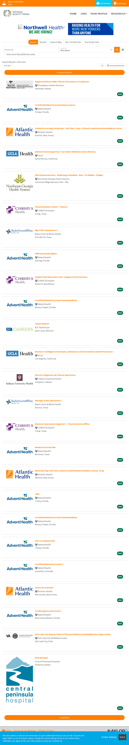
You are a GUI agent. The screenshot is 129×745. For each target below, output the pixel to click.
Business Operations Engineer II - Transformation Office (62, 424)
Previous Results (64, 72)
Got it (122, 737)
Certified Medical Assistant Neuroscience (55, 105)
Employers (120, 3)
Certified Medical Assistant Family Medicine (56, 300)
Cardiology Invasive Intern (48, 611)
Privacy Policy (46, 730)
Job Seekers (104, 3)
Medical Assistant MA (45, 447)
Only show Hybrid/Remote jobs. (20, 54)
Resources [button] (118, 13)
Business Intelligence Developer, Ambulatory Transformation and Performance (74, 351)
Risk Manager (41, 657)
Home (73, 13)
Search (33, 42)
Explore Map (56, 42)
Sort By (7, 65)
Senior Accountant (44, 587)
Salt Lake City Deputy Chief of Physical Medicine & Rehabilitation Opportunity (73, 634)
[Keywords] (31, 50)
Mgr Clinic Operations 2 (46, 230)
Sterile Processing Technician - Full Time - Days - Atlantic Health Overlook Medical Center (78, 128)
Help (6, 730)
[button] (123, 50)
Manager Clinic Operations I (48, 400)
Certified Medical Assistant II (49, 564)
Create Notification (115, 65)
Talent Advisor (42, 323)
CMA (37, 494)
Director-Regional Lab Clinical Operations (55, 375)
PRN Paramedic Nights (46, 253)
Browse (43, 42)
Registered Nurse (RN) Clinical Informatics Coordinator (62, 81)
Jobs (83, 13)
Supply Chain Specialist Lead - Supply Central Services (61, 277)
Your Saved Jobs (92, 42)
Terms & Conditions (25, 730)
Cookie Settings (109, 737)
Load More (64, 717)
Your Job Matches (73, 42)
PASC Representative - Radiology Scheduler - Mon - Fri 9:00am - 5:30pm (69, 175)
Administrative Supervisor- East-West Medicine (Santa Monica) (65, 151)
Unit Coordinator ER (45, 540)
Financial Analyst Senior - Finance (51, 206)
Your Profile (99, 13)
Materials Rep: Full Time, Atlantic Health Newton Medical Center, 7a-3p (69, 470)
